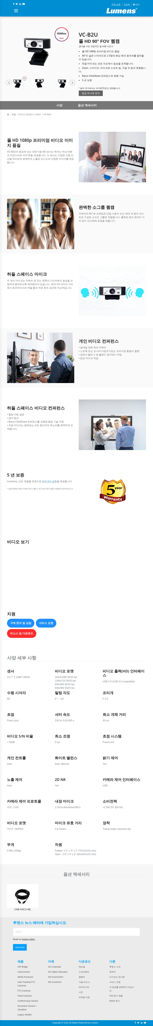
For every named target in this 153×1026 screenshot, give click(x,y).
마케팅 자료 (84, 997)
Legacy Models (24, 1014)
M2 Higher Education (58, 972)
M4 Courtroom (54, 982)
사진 (81, 992)
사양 (59, 105)
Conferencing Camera (27, 1001)
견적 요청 (115, 4)
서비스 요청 (46, 623)
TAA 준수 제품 (116, 996)
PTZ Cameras (23, 991)
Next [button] (72, 82)
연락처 (112, 972)
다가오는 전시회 (117, 977)
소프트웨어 (84, 972)
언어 (136, 4)
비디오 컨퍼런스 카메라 (30, 114)
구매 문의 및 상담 (20, 623)
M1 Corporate (54, 967)
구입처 (127, 4)
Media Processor (25, 977)
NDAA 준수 (114, 1001)
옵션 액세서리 (87, 105)
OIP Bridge (22, 967)
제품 (14, 114)
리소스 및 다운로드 (21, 633)
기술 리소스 (84, 982)
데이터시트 (84, 987)
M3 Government (55, 977)
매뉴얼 (82, 967)
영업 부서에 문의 (91, 93)
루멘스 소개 (114, 967)
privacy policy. (28, 939)
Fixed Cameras (24, 996)
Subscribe (20, 947)
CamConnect (23, 972)
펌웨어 (82, 977)
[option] (41, 48)
